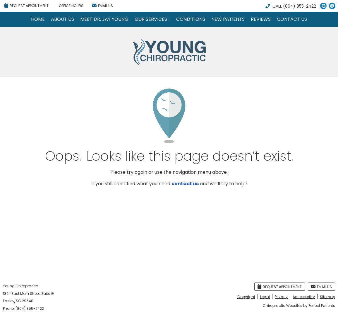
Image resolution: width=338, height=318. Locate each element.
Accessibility (304, 296)
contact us (185, 183)
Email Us (102, 5)
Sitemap (327, 296)
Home (38, 19)
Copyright (246, 296)
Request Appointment (26, 5)
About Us (62, 19)
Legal (265, 296)
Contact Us (292, 19)
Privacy (281, 296)
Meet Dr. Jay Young (104, 19)
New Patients (228, 19)
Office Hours (71, 5)
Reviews (261, 19)
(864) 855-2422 (299, 6)
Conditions (190, 19)
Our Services (151, 19)
